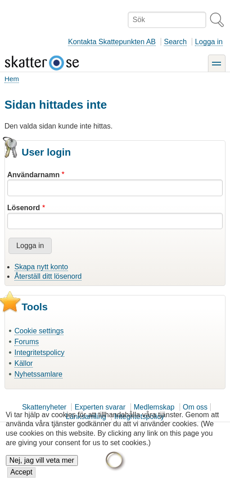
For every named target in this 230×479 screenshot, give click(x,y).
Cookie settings (38, 331)
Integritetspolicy (39, 352)
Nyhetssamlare (38, 374)
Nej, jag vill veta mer (41, 462)
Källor (23, 363)
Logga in (208, 42)
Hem (12, 79)
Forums (26, 341)
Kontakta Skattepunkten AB (112, 42)
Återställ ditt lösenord (47, 276)
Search (175, 42)
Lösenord (23, 208)
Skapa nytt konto (41, 267)
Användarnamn (33, 175)
